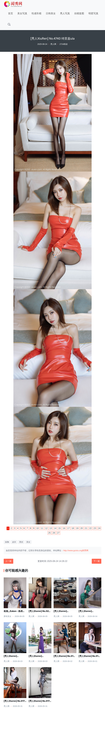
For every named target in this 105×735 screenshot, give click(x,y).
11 (42, 528)
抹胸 (7, 542)
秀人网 (53, 44)
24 (99, 528)
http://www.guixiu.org (72, 550)
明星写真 (93, 13)
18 (73, 528)
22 (90, 528)
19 (77, 528)
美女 (28, 542)
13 (50, 528)
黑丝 (21, 542)
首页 (10, 13)
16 (64, 528)
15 (59, 528)
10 (37, 528)
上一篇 (8, 561)
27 (58, 533)
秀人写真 (65, 13)
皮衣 (14, 542)
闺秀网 (85, 550)
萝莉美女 (7, 616)
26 (54, 533)
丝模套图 (79, 13)
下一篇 (96, 561)
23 (95, 528)
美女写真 (22, 13)
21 (86, 528)
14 (55, 528)
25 (49, 533)
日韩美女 (51, 13)
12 (46, 528)
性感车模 (36, 13)
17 (68, 528)
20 (81, 528)
